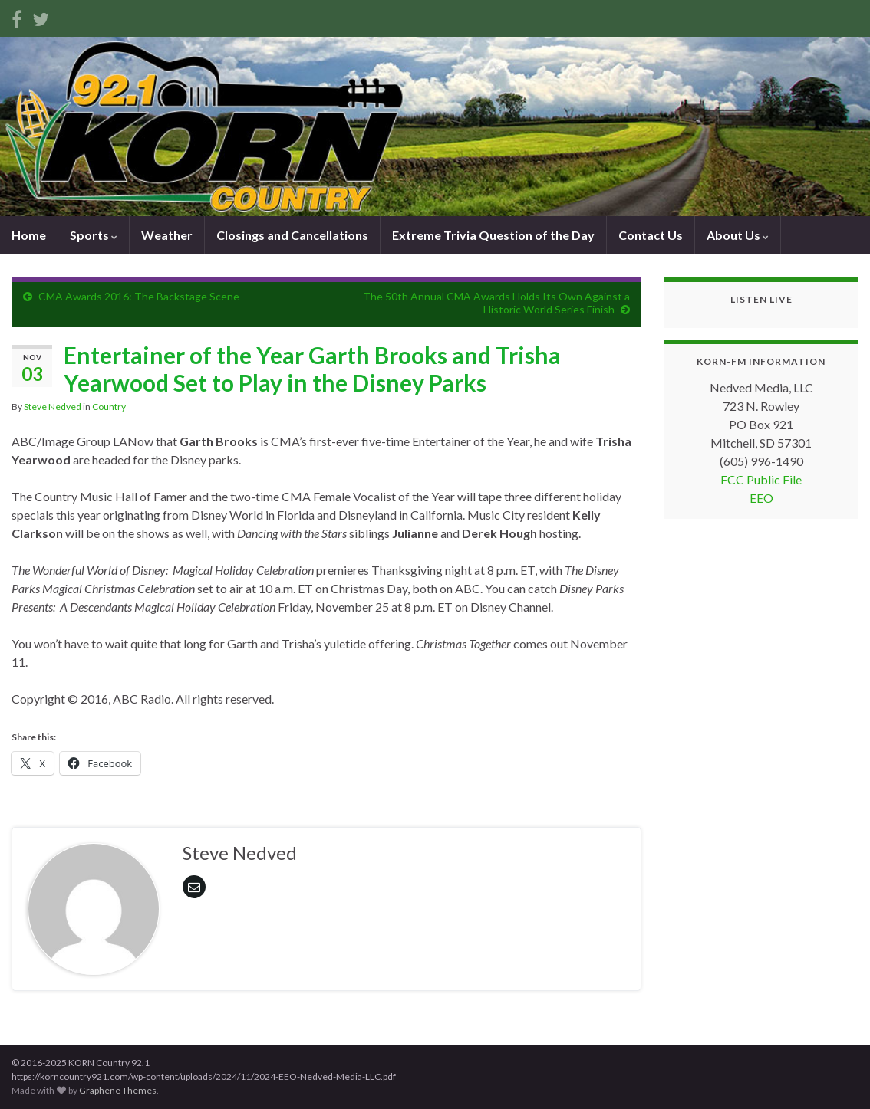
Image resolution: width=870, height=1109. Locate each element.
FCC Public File (761, 479)
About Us (738, 235)
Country (109, 406)
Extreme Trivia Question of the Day (493, 235)
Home (29, 235)
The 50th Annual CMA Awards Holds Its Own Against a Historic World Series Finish (496, 303)
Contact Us (650, 235)
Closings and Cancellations (292, 235)
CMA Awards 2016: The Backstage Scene (138, 296)
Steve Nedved (52, 406)
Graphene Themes (118, 1090)
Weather (167, 235)
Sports (93, 235)
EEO (761, 498)
